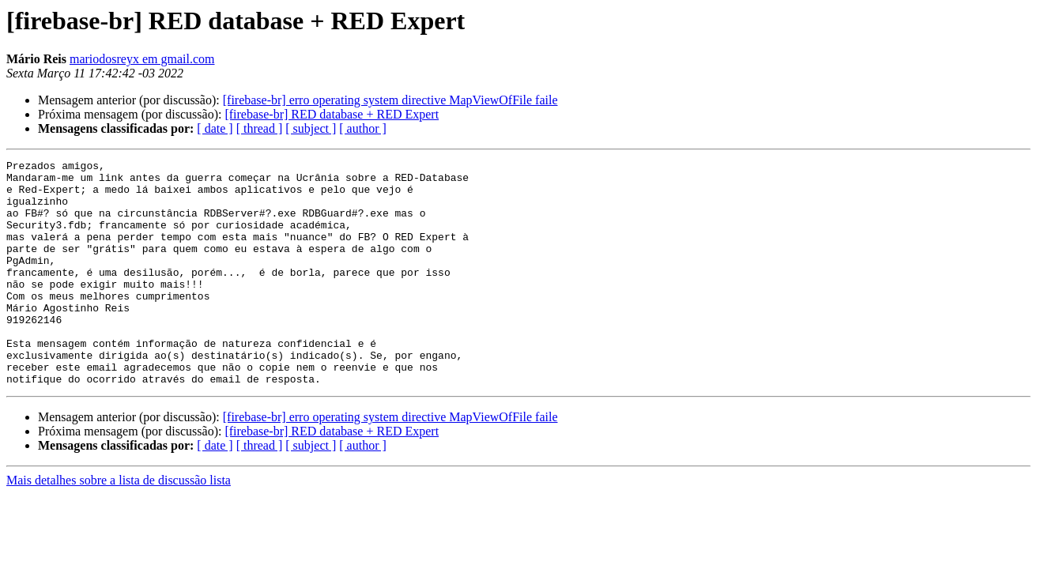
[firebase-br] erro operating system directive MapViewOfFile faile (390, 100)
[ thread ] (259, 128)
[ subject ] (310, 128)
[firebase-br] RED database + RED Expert (331, 114)
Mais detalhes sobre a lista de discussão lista (118, 525)
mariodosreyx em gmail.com (142, 59)
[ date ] (214, 128)
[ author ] (363, 128)
